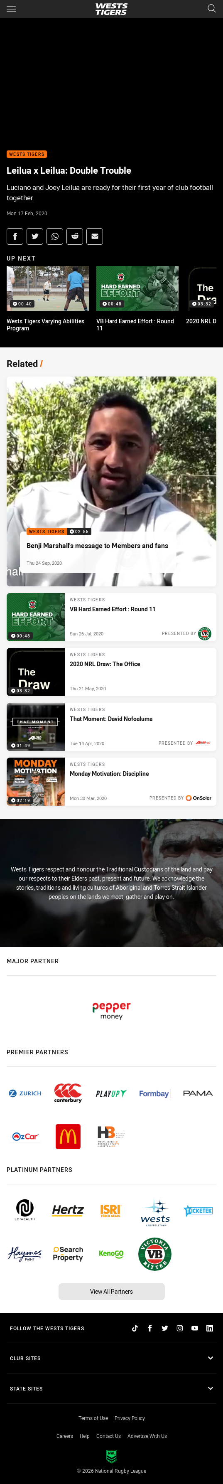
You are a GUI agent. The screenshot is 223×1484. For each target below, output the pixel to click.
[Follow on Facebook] (150, 1328)
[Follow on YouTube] (194, 1328)
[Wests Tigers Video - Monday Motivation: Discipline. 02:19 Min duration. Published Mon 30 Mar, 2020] (111, 782)
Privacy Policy (130, 1418)
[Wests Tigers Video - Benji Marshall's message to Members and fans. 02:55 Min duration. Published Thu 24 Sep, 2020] (111, 481)
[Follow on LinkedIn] (209, 1328)
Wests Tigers (26, 154)
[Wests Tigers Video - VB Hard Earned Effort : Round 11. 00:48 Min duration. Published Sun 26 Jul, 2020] (111, 617)
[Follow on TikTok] (135, 1328)
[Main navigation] (11, 9)
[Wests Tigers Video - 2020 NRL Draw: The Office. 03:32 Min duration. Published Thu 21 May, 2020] (111, 672)
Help (85, 1435)
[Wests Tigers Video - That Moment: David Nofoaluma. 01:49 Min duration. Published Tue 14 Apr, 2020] (111, 727)
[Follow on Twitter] (165, 1328)
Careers (64, 1435)
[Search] (211, 9)
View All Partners (111, 1291)
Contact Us (108, 1435)
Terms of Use (93, 1418)
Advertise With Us (147, 1435)
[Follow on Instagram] (179, 1328)
